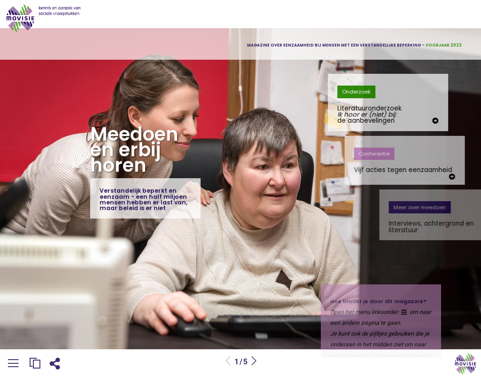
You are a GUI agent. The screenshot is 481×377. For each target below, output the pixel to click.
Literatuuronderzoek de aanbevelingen (386, 115)
